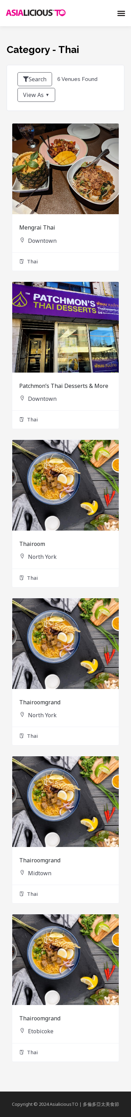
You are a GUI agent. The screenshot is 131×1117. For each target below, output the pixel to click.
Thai (28, 262)
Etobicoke (40, 1031)
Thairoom (32, 544)
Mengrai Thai (37, 227)
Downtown (42, 241)
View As (33, 95)
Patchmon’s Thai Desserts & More (63, 386)
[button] (121, 13)
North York (42, 557)
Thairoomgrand (39, 702)
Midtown (39, 873)
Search (34, 79)
